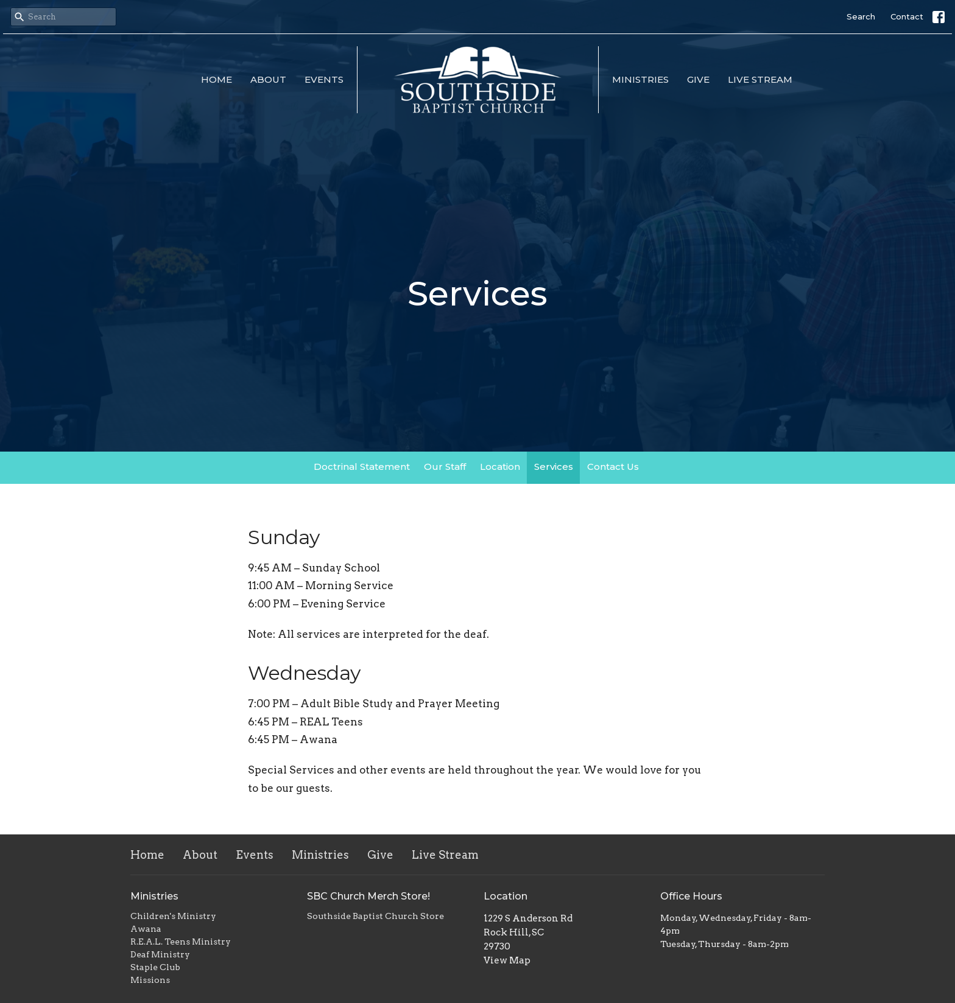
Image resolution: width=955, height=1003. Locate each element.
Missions (150, 980)
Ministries (640, 79)
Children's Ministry (173, 916)
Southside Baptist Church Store (375, 916)
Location (500, 466)
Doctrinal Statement (362, 466)
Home (216, 79)
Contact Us (613, 466)
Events (324, 79)
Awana (145, 929)
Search (861, 16)
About (268, 79)
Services (553, 466)
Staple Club (155, 967)
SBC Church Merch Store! (368, 896)
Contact (906, 16)
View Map (507, 960)
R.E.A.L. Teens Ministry (180, 941)
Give (698, 79)
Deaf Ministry (160, 954)
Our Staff (445, 466)
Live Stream (760, 79)
